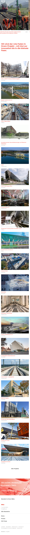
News (2, 516)
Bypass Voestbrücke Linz (6, 100)
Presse (3, 518)
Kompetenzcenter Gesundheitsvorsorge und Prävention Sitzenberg (13, 143)
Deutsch (3, 531)
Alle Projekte (15, 468)
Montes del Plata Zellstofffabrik (8, 419)
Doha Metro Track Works (6, 313)
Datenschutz (15, 526)
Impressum (21, 526)
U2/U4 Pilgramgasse (5, 121)
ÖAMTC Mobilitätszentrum (7, 334)
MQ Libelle (3, 292)
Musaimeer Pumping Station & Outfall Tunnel (11, 228)
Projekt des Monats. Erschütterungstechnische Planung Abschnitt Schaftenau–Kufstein (11, 32)
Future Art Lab (4, 271)
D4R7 (2, 165)
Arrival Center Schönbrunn (7, 249)
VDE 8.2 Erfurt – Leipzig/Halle (7, 376)
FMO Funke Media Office (6, 186)
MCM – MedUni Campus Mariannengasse (10, 78)
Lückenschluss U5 (5, 207)
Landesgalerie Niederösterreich (8, 355)
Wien (2, 504)
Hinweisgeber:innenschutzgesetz (8, 528)
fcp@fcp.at (4, 509)
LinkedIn (3, 526)
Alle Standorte (5, 511)
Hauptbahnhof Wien (5, 461)
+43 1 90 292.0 (5, 507)
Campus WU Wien (5, 440)
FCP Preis (4, 521)
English (8, 531)
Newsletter (8, 526)
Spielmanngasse (5, 398)
